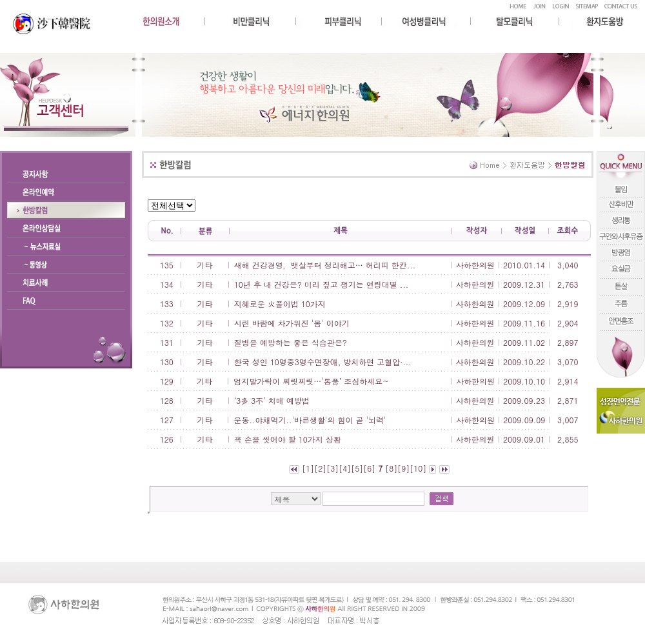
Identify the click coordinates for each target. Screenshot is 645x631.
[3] (332, 468)
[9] (403, 468)
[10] (418, 468)
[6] (369, 468)
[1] (308, 468)
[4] (345, 468)
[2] (320, 468)
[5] (357, 468)
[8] (391, 468)
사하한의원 (475, 264)
